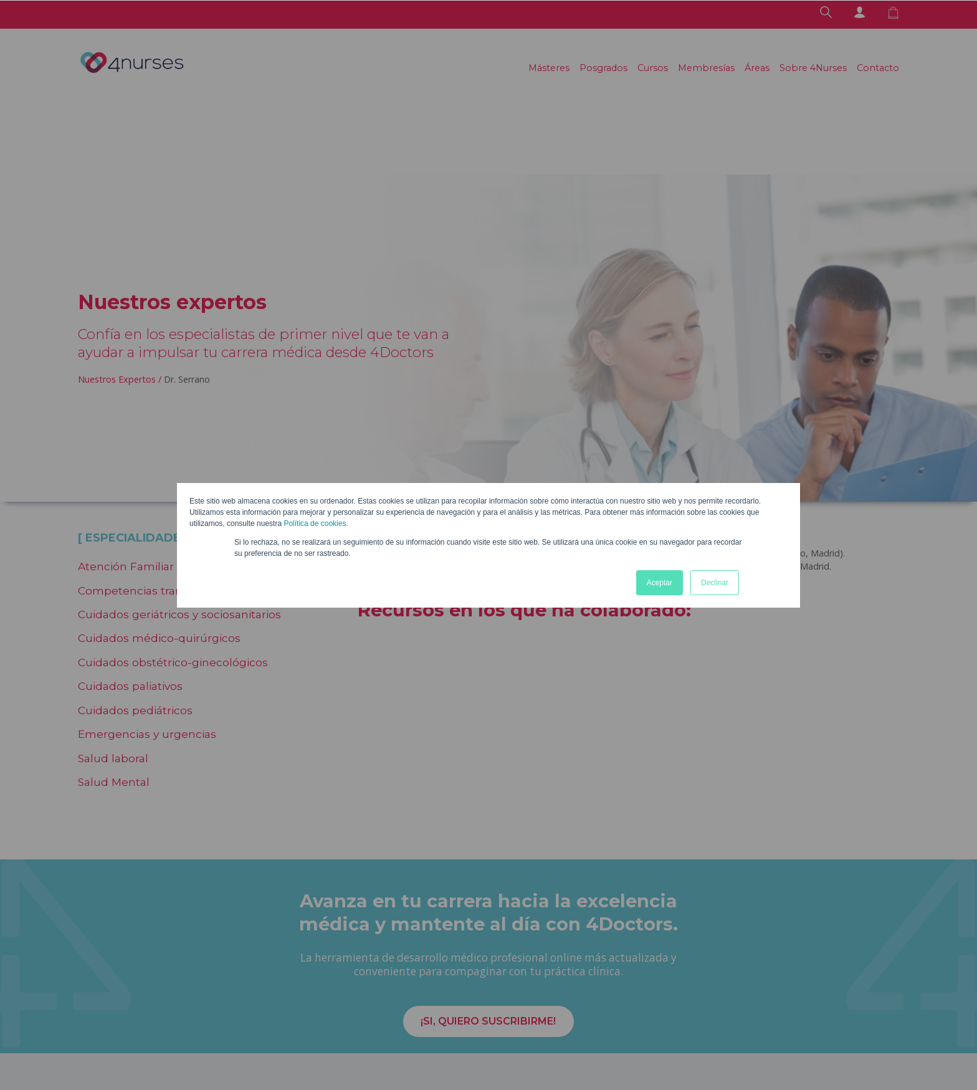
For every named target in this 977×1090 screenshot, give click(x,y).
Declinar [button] (714, 582)
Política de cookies (315, 523)
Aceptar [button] (659, 582)
